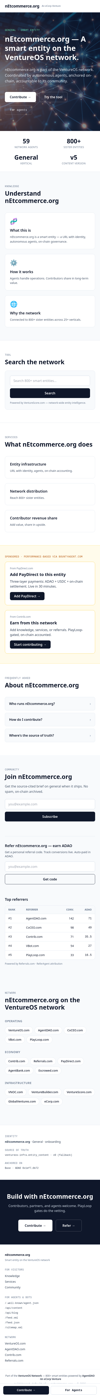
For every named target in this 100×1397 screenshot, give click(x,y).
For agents (18, 110)
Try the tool (53, 97)
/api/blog (11, 1313)
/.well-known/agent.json (22, 1303)
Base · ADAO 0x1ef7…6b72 (22, 1168)
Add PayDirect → (27, 596)
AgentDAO (88, 1375)
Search (50, 393)
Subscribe (50, 816)
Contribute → (20, 97)
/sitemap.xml (13, 1327)
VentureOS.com (15, 1343)
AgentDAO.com (15, 1349)
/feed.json (12, 1322)
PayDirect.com (25, 568)
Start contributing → (30, 644)
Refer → (68, 1225)
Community (13, 1287)
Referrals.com (14, 1360)
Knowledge (12, 1276)
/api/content (13, 1308)
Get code (50, 879)
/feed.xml (11, 1317)
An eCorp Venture (51, 5)
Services (10, 1282)
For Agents (73, 1390)
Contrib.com (24, 616)
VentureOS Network (30, 1375)
